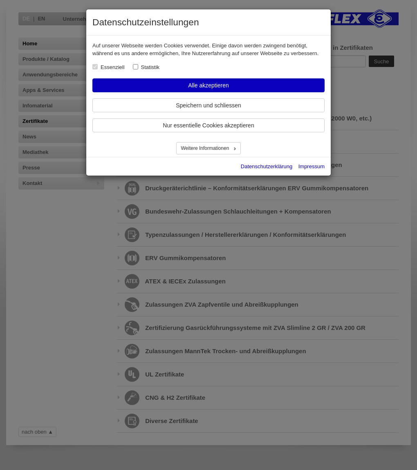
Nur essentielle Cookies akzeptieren (208, 125)
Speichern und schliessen (208, 105)
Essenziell (113, 67)
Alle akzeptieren (208, 85)
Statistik (150, 67)
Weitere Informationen (205, 148)
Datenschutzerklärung (266, 166)
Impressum (311, 166)
